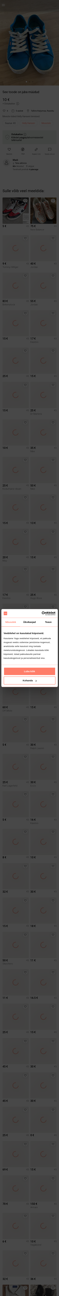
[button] (9, 151)
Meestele (46, 123)
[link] (50, 151)
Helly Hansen (28, 123)
